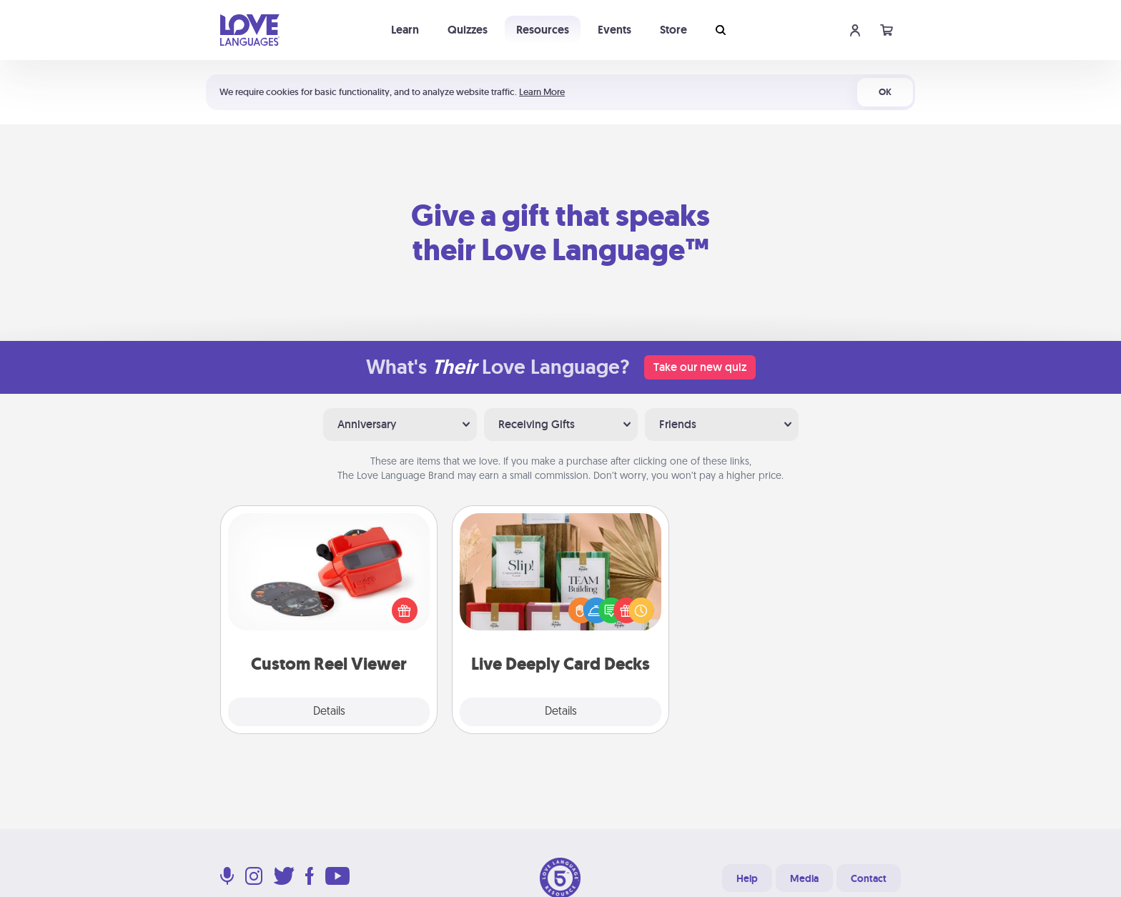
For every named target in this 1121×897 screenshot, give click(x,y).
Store (673, 29)
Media (804, 878)
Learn (405, 29)
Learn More (542, 92)
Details (329, 712)
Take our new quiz (699, 367)
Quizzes (468, 29)
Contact (869, 878)
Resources (542, 29)
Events (614, 29)
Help (747, 878)
